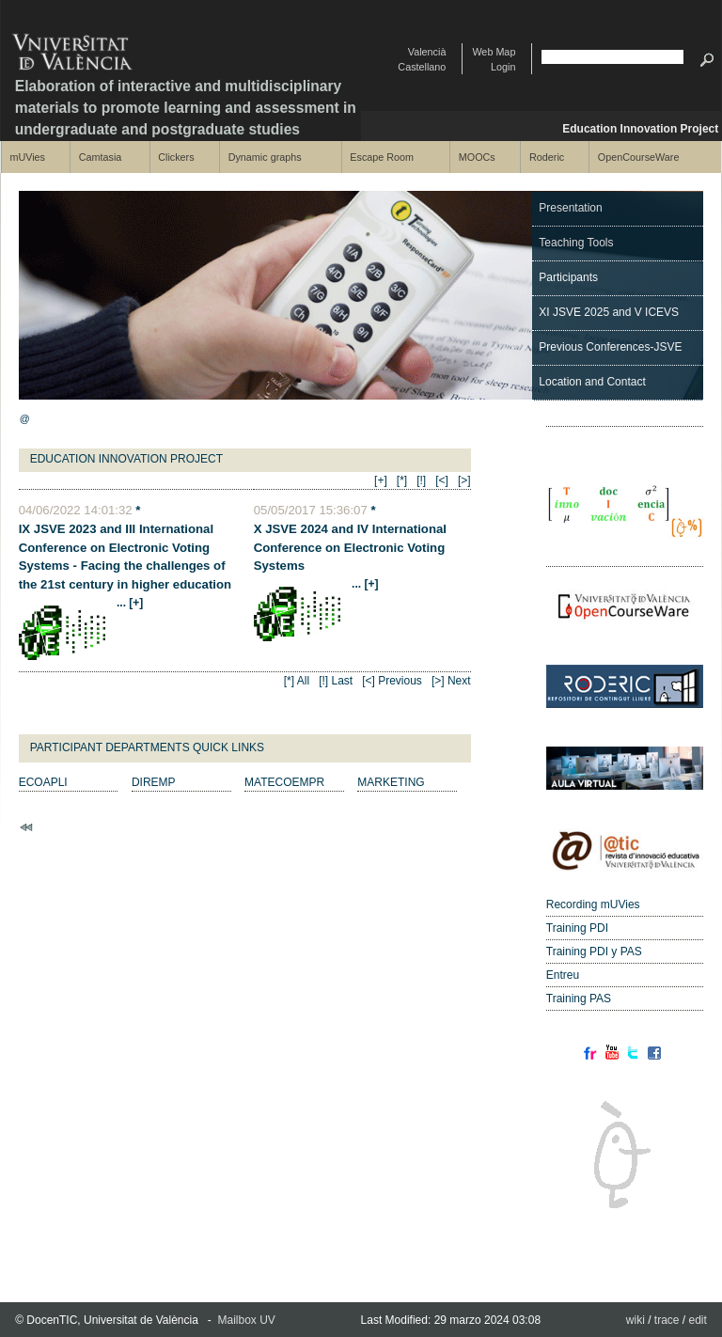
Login (503, 66)
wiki (635, 1320)
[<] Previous (392, 680)
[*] (402, 480)
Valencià (427, 51)
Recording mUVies (593, 904)
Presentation (570, 207)
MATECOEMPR (284, 782)
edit (698, 1320)
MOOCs (477, 157)
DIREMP (154, 782)
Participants (568, 277)
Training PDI (577, 928)
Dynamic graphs (265, 157)
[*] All (296, 680)
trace (667, 1320)
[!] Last (336, 680)
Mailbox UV (246, 1320)
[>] (464, 480)
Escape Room (382, 157)
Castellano (422, 66)
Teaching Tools (576, 242)
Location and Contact (592, 381)
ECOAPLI (43, 782)
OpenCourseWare (639, 157)
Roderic (546, 157)
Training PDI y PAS (594, 951)
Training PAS (578, 998)
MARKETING (390, 782)
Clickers (176, 157)
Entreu (562, 975)
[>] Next (451, 680)
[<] (441, 480)
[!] (421, 480)
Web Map (493, 51)
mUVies (27, 157)
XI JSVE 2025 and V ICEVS (609, 312)
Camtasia (100, 157)
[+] (380, 480)
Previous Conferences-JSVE (610, 347)
